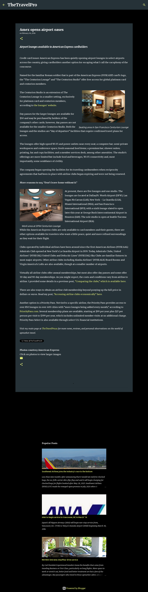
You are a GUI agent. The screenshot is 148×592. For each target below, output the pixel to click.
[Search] (40, 5)
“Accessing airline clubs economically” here (78, 294)
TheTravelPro (22, 5)
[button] (21, 39)
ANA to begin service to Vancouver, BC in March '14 (64, 517)
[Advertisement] (74, 415)
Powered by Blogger (74, 588)
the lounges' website (45, 105)
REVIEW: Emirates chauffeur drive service (60, 560)
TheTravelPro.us (50, 328)
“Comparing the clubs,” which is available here (100, 281)
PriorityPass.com (29, 311)
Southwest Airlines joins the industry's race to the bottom (67, 471)
